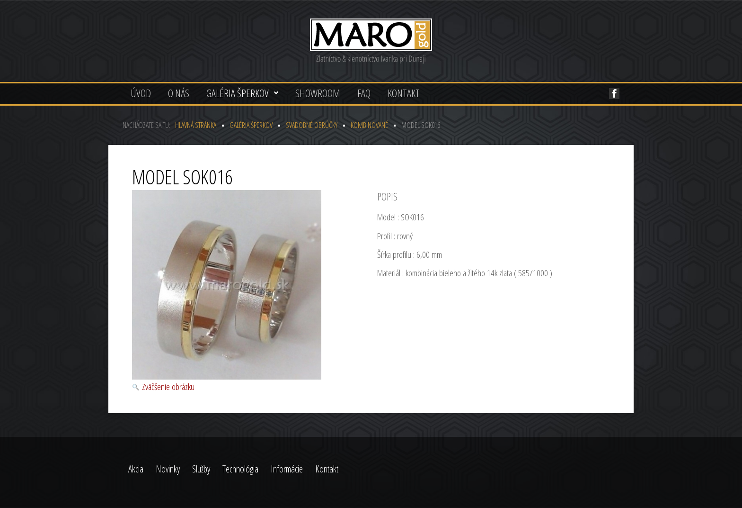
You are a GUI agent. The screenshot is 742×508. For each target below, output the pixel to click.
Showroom (317, 93)
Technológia (240, 469)
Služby (201, 469)
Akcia (135, 469)
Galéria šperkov (237, 93)
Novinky (168, 469)
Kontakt (404, 93)
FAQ (364, 93)
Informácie (287, 469)
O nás (178, 93)
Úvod (141, 93)
